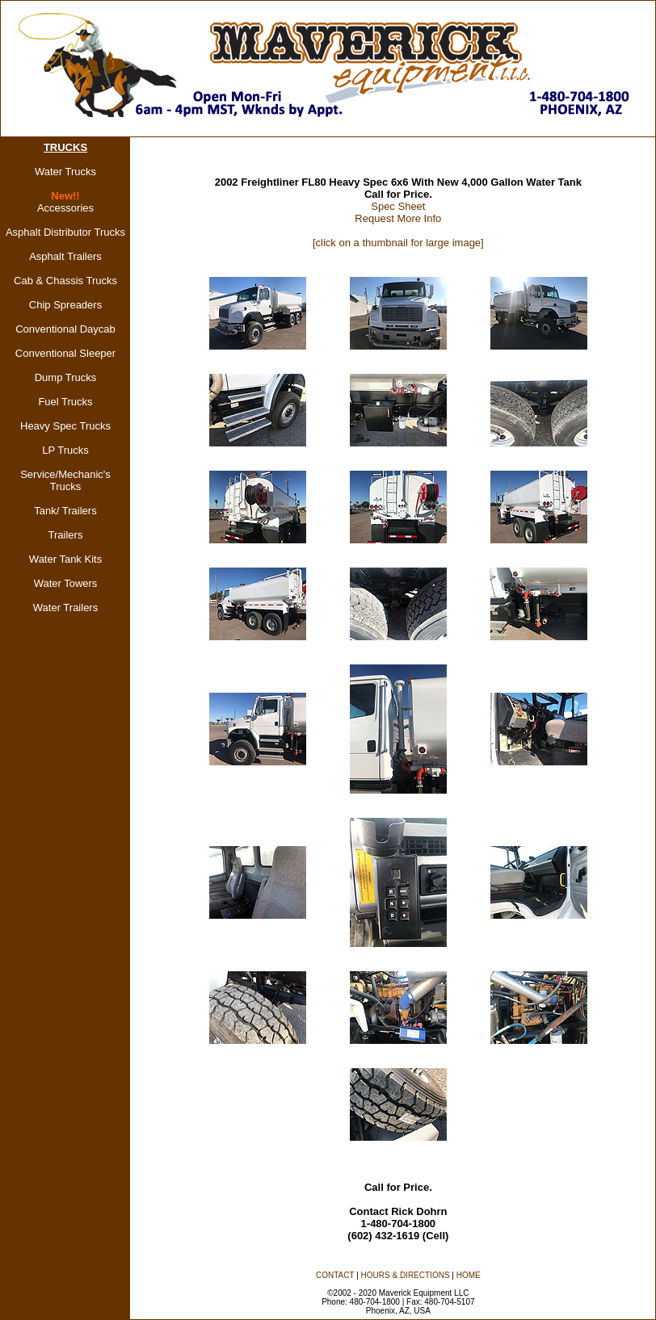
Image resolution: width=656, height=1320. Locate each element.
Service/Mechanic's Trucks (65, 480)
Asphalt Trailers (65, 256)
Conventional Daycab (65, 329)
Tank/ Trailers (65, 511)
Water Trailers (65, 607)
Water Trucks (65, 172)
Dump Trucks (66, 377)
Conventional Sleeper (65, 353)
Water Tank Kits (65, 559)
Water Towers (66, 583)
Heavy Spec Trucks (65, 426)
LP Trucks (65, 450)
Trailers (65, 535)
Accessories (65, 208)
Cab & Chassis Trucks (65, 280)
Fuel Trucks (65, 402)
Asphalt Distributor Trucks (65, 232)
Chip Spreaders (65, 305)
